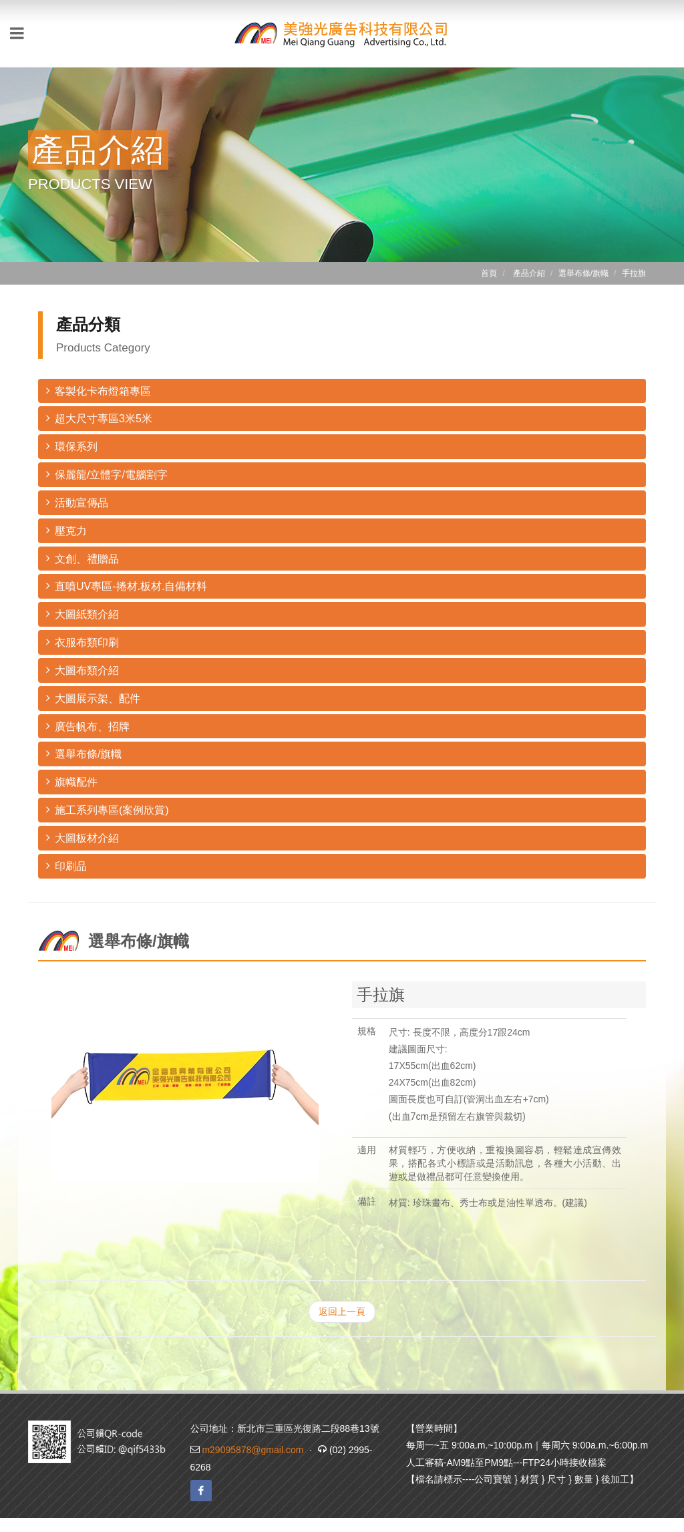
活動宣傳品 (77, 502)
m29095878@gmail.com (252, 1449)
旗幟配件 (72, 781)
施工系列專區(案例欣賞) (107, 809)
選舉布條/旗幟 (84, 753)
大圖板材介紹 (82, 837)
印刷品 (66, 865)
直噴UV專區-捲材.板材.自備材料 (126, 585)
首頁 (489, 273)
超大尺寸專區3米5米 (99, 418)
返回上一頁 (342, 1311)
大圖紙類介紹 (82, 613)
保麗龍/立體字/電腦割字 (107, 474)
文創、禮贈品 (82, 558)
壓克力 (66, 530)
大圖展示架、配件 (93, 698)
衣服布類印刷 (82, 641)
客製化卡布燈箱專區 (98, 390)
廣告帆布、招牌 (88, 726)
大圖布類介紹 (82, 669)
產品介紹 (529, 273)
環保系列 (72, 446)
